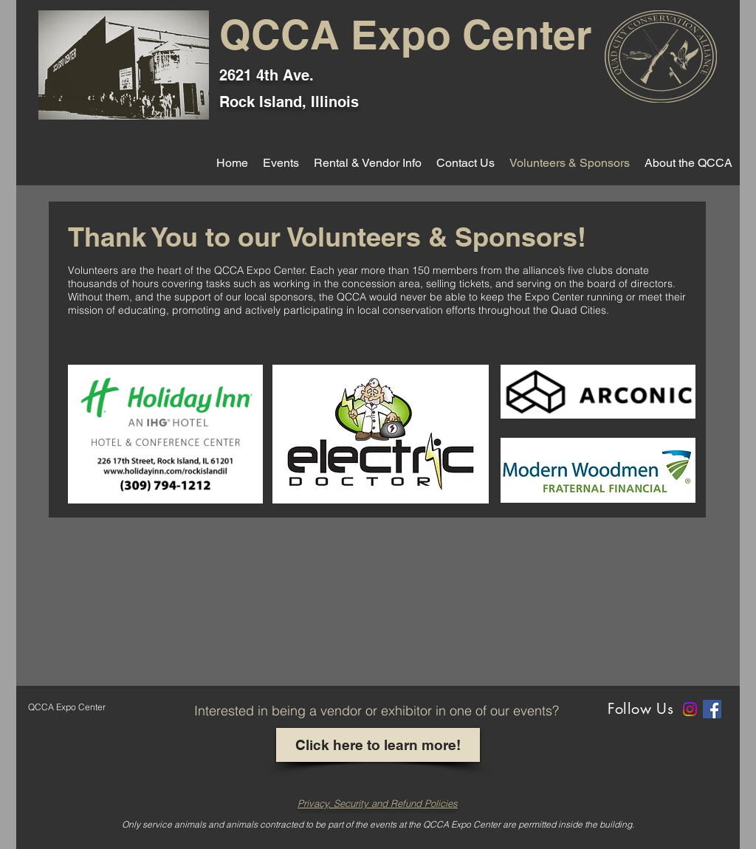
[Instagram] (690, 709)
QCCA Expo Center (405, 34)
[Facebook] (712, 709)
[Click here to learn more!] (378, 745)
